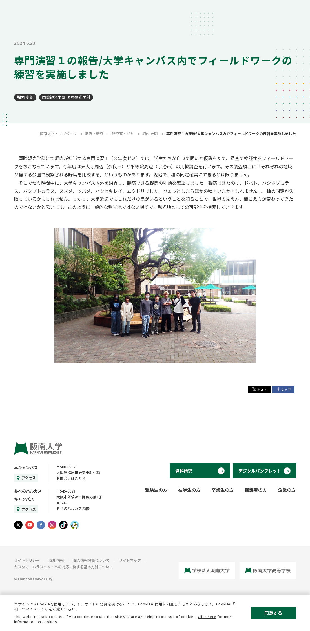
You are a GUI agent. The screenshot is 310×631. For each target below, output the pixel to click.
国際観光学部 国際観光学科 (66, 97)
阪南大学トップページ (58, 133)
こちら (43, 609)
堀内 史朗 (25, 97)
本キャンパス (26, 467)
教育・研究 (94, 133)
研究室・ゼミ (123, 133)
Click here (207, 616)
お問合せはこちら (71, 478)
